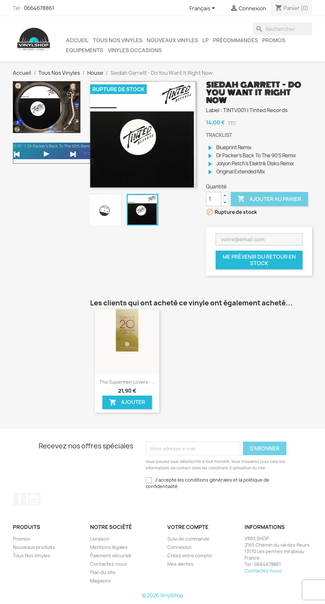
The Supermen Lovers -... (127, 382)
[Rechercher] (282, 29)
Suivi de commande (188, 539)
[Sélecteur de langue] (203, 9)
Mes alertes (180, 564)
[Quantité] (213, 199)
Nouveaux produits (34, 547)
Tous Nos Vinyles (118, 40)
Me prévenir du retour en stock (259, 260)
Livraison (99, 539)
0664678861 (39, 8)
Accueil (77, 40)
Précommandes (235, 40)
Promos (273, 40)
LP (205, 40)
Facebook (20, 499)
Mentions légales (109, 547)
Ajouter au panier (269, 199)
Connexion (179, 547)
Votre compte (188, 527)
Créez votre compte (189, 555)
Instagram (34, 499)
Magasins (100, 581)
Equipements (84, 50)
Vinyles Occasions (135, 50)
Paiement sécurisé (110, 555)
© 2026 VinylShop (162, 595)
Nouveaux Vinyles (172, 40)
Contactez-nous (108, 564)
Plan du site (103, 572)
